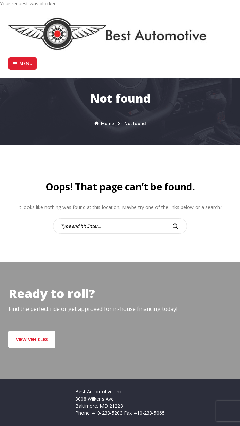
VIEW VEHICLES (32, 339)
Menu (23, 63)
